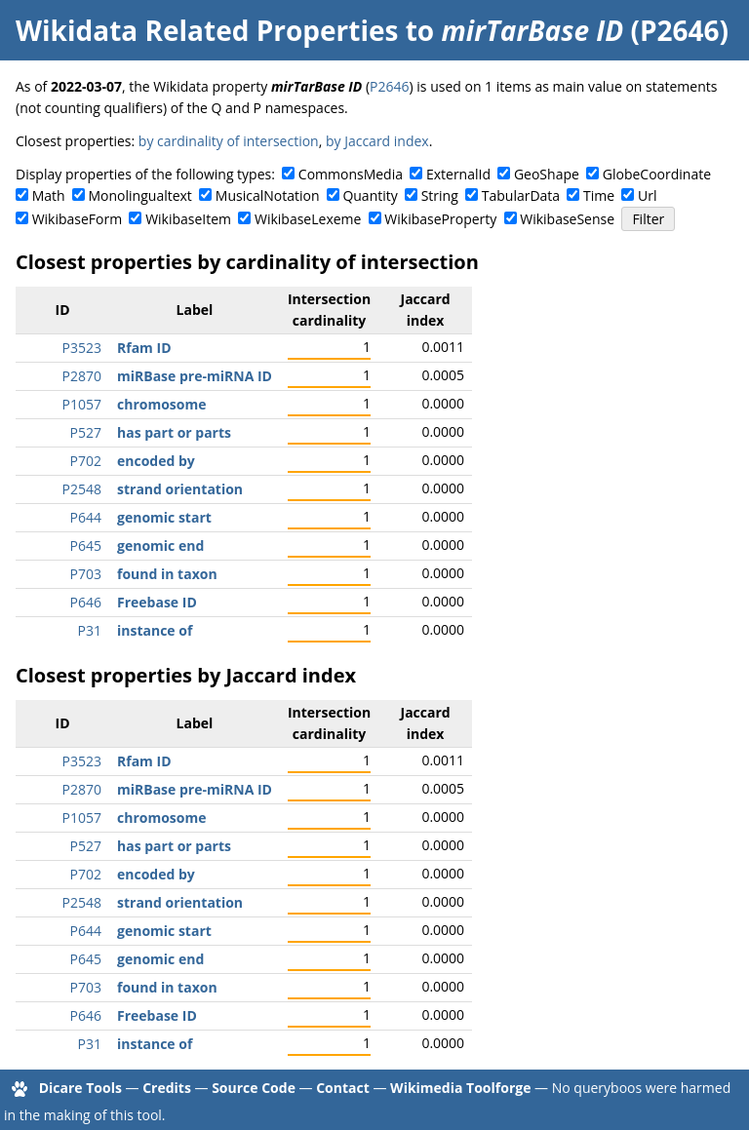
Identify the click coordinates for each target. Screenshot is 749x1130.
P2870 (81, 376)
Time (598, 195)
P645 (85, 545)
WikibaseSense (567, 219)
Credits (166, 1087)
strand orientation (180, 489)
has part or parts (174, 432)
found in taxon (167, 574)
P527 (85, 432)
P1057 (81, 404)
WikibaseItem (188, 219)
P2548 (81, 489)
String (439, 195)
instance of (154, 630)
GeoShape (546, 174)
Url (647, 195)
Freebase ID (157, 602)
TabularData (521, 195)
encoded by (156, 460)
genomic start (164, 517)
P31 (89, 630)
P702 (85, 460)
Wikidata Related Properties (207, 30)
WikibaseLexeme (308, 219)
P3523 (81, 347)
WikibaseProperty (440, 219)
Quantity (369, 195)
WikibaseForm (77, 219)
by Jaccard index (377, 141)
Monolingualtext (140, 195)
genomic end (160, 545)
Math (48, 195)
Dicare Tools (80, 1087)
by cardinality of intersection (228, 141)
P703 (85, 574)
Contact (343, 1087)
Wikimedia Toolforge (460, 1087)
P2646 (389, 86)
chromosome (162, 404)
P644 (85, 517)
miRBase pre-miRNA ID (194, 376)
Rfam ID (144, 347)
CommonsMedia (350, 174)
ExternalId (458, 174)
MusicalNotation (268, 195)
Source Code (254, 1087)
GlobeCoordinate (657, 174)
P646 (85, 602)
